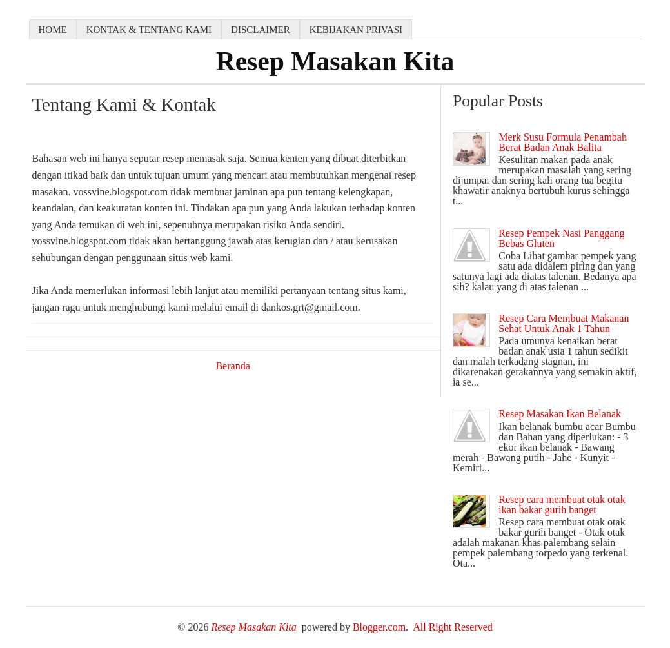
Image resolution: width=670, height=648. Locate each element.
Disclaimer (260, 30)
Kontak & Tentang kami (149, 30)
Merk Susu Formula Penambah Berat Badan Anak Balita (562, 142)
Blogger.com (379, 627)
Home (53, 30)
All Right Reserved (453, 627)
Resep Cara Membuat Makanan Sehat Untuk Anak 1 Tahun (563, 323)
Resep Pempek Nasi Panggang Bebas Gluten (561, 238)
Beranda (232, 365)
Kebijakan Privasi (356, 30)
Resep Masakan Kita (335, 61)
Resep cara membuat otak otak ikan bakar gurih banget (561, 504)
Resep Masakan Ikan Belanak (559, 413)
